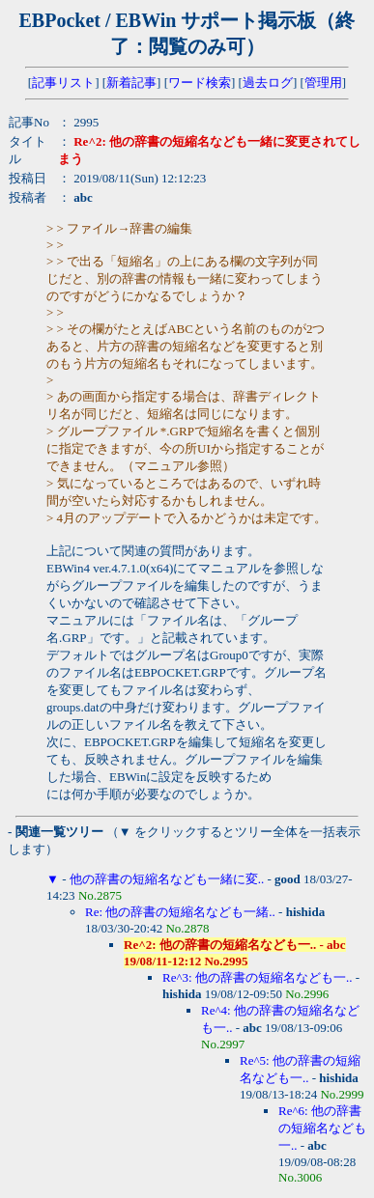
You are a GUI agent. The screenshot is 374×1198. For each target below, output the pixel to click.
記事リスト (63, 82)
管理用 (323, 82)
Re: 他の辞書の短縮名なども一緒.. (180, 912)
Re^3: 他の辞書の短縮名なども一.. (257, 977)
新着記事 (131, 82)
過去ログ (268, 82)
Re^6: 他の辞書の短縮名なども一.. (322, 1128)
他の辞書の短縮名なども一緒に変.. (167, 879)
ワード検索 (199, 82)
